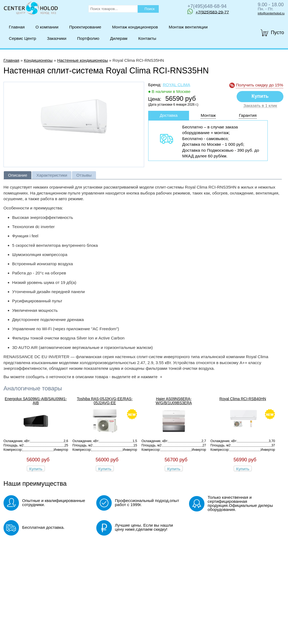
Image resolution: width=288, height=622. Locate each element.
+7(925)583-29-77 (208, 11)
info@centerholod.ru (271, 13)
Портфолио (88, 38)
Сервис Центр (22, 38)
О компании (46, 27)
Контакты (147, 38)
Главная (17, 27)
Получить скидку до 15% (259, 85)
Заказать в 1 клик (260, 105)
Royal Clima (176, 84)
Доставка (169, 115)
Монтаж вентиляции (188, 27)
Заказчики (57, 38)
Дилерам (118, 38)
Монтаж (208, 115)
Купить (35, 468)
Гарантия (248, 115)
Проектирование (85, 27)
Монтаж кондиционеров (135, 27)
